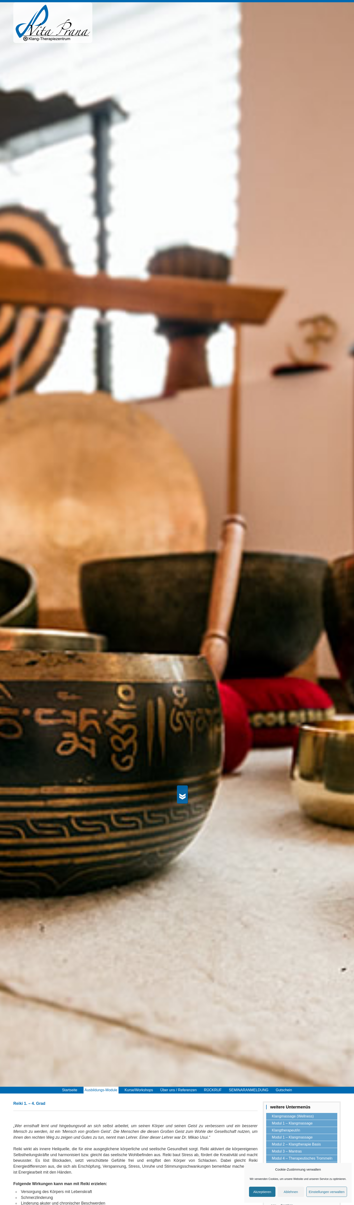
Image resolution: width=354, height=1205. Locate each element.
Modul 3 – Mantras (287, 1151)
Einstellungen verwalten (327, 1192)
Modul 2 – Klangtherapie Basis (296, 1144)
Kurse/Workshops (139, 1090)
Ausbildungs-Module (101, 1090)
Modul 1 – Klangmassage (292, 1123)
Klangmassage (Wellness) (293, 1116)
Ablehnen (291, 1192)
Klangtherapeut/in (286, 1130)
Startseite (69, 1090)
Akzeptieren (262, 1192)
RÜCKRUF (212, 1090)
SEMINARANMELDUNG (248, 1090)
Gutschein (284, 1090)
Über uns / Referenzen (178, 1090)
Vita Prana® (52, 24)
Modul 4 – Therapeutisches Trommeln (302, 1158)
